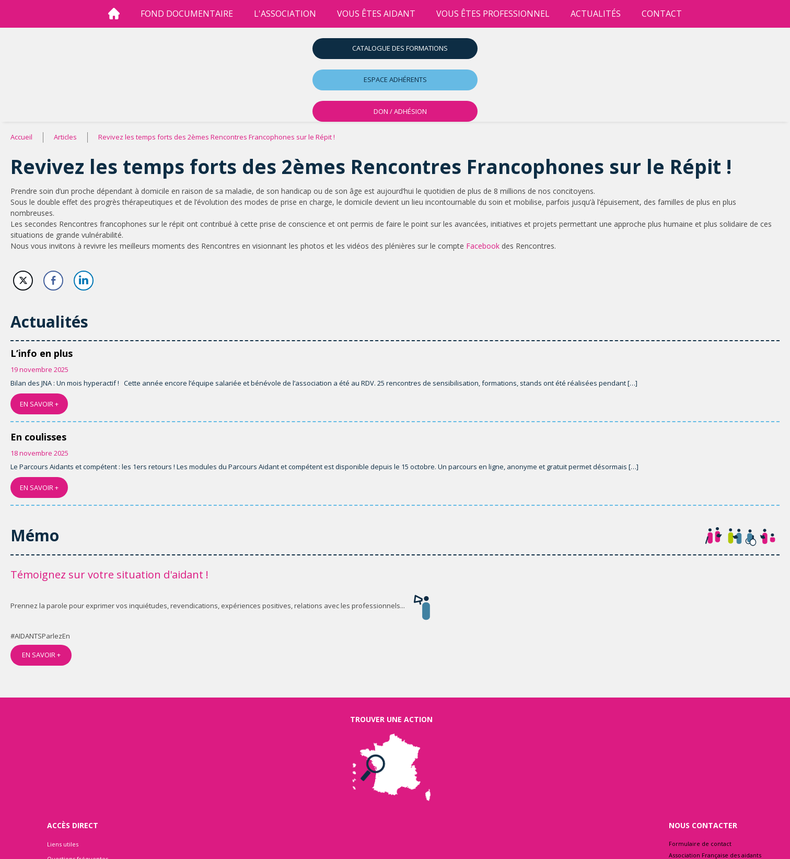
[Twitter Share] (23, 281)
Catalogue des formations (400, 48)
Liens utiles (62, 844)
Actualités (596, 13)
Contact (662, 13)
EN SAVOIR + (39, 404)
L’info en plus (41, 353)
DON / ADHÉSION (400, 111)
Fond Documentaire (187, 13)
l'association (285, 13)
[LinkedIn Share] (84, 281)
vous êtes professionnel (493, 13)
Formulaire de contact (700, 844)
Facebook (482, 246)
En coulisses (38, 437)
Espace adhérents (395, 79)
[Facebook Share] (53, 281)
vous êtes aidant (376, 13)
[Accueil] (114, 14)
